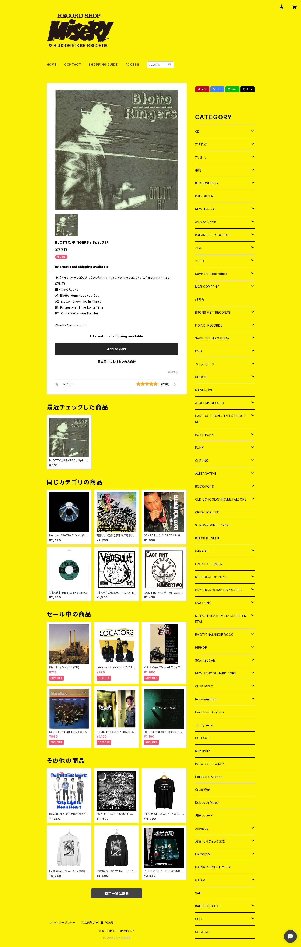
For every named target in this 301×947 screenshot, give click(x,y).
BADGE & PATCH (207, 906)
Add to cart (116, 349)
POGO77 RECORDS (210, 764)
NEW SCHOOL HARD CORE (215, 673)
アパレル (201, 157)
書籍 (198, 170)
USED (199, 919)
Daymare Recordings (211, 273)
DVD (198, 351)
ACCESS (132, 64)
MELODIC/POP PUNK (211, 577)
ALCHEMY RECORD (209, 403)
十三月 (199, 261)
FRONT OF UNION (209, 564)
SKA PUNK (203, 603)
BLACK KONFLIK (207, 538)
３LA (198, 248)
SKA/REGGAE (205, 660)
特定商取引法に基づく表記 (98, 922)
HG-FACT (202, 738)
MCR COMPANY (207, 286)
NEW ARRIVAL (205, 209)
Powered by (116, 937)
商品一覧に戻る (116, 893)
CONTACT (72, 64)
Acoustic (201, 828)
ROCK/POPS (204, 486)
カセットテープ (205, 364)
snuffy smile (204, 725)
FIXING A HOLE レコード (212, 867)
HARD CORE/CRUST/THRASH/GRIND (220, 419)
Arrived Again (205, 222)
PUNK (199, 447)
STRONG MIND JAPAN (212, 525)
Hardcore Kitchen (209, 777)
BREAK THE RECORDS (212, 235)
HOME (52, 64)
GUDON (201, 377)
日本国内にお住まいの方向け (117, 361)
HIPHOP (201, 647)
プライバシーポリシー (62, 922)
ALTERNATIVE (205, 473)
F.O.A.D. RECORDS (209, 325)
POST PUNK (204, 435)
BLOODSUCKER (207, 183)
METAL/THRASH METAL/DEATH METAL (221, 618)
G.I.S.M (200, 880)
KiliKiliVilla (203, 751)
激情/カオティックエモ (210, 841)
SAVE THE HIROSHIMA (212, 338)
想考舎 (199, 299)
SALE (199, 893)
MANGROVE (204, 390)
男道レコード (204, 815)
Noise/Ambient (206, 699)
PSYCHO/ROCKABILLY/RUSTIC (218, 590)
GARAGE (201, 551)
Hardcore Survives (209, 712)
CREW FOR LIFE (207, 512)
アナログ (201, 144)
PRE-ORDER (204, 196)
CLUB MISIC (204, 686)
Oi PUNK (201, 460)
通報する (173, 372)
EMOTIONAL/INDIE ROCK (214, 634)
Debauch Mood (207, 802)
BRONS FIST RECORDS (212, 312)
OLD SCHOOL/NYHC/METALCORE (220, 499)
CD (197, 131)
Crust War (202, 789)
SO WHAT (202, 932)
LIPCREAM (203, 854)
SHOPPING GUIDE (103, 64)
